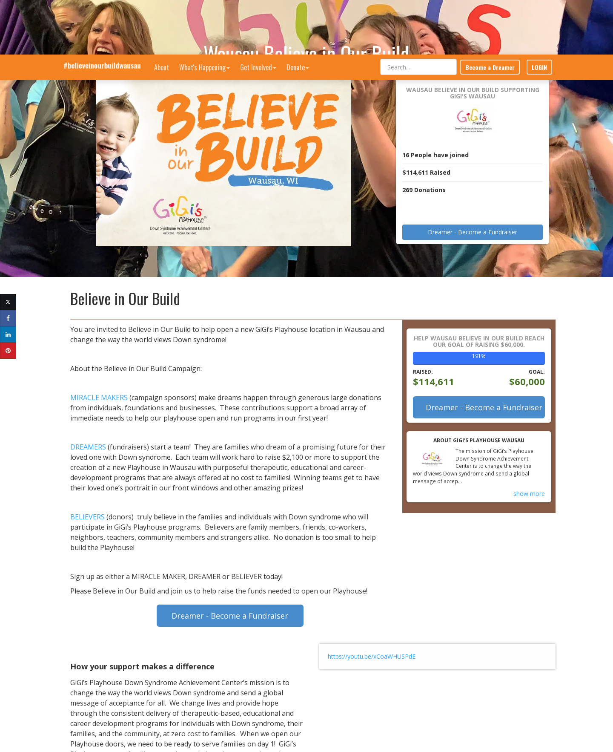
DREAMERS (88, 447)
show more (529, 494)
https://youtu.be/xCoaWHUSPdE (371, 656)
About (161, 13)
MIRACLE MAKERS (99, 397)
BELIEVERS (87, 517)
